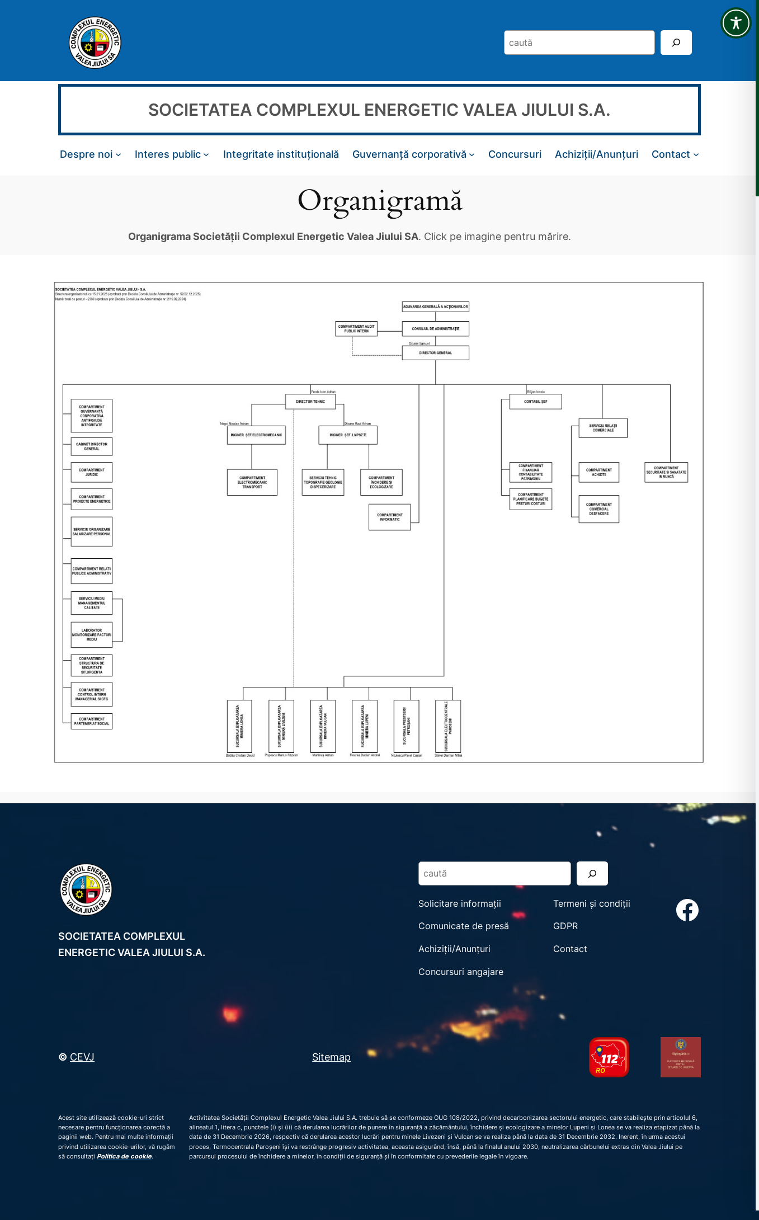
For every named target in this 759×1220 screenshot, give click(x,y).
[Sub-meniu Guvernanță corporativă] (472, 154)
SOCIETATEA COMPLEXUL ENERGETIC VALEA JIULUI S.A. (379, 110)
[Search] (676, 42)
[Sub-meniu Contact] (696, 154)
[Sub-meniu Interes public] (206, 154)
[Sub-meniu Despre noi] (118, 154)
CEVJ (82, 1057)
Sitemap (331, 1057)
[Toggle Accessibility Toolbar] (736, 22)
